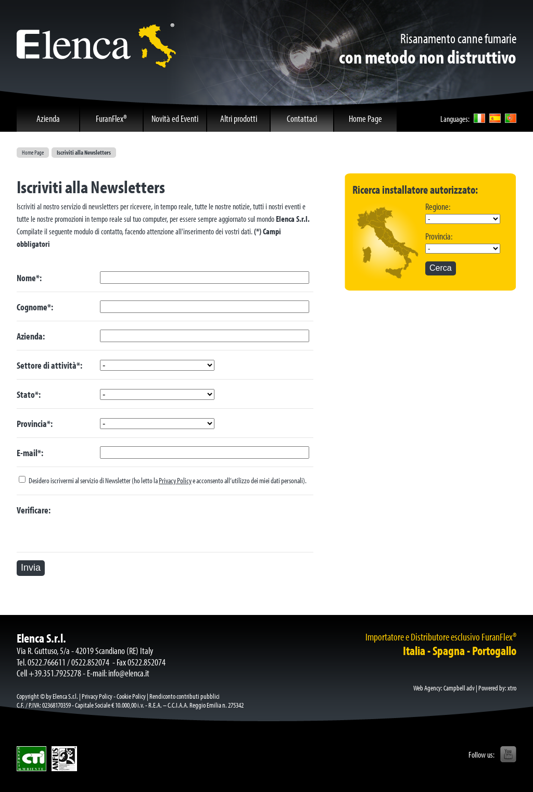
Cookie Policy (131, 696)
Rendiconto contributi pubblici (184, 696)
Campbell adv (459, 688)
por (510, 118)
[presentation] (179, 524)
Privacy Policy (175, 480)
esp (495, 118)
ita (479, 118)
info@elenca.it (128, 673)
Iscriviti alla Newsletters (84, 152)
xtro (511, 688)
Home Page (33, 152)
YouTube (508, 754)
